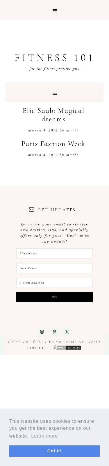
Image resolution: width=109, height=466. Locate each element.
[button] (54, 9)
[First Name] (54, 253)
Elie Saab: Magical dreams (54, 114)
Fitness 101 (54, 57)
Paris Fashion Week (53, 144)
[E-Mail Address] (54, 283)
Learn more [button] (44, 436)
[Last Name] (54, 268)
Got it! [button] (54, 451)
